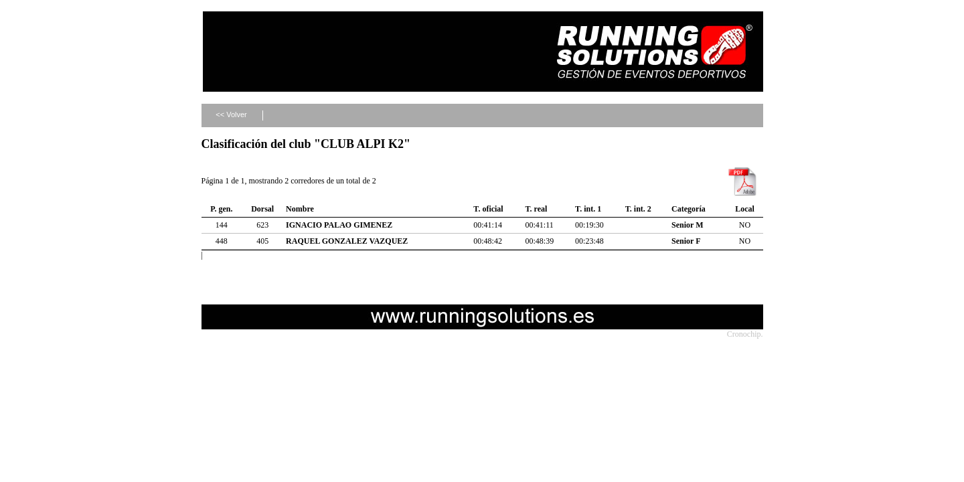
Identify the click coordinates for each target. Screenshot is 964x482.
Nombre (300, 209)
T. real (536, 209)
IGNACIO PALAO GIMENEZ (339, 225)
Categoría (688, 209)
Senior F (685, 241)
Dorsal (262, 209)
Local (744, 209)
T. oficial (488, 209)
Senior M (687, 225)
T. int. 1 (588, 209)
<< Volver (231, 114)
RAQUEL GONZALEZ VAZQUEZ (347, 241)
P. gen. (221, 209)
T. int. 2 (638, 209)
